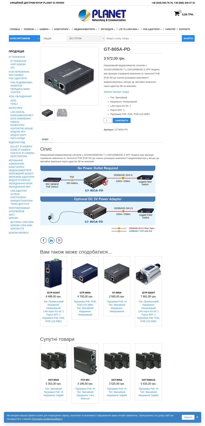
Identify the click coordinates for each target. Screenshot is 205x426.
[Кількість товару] (108, 120)
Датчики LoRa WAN (22, 222)
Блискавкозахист (22, 115)
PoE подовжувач (21, 82)
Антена (15, 194)
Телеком (30, 29)
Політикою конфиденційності (47, 419)
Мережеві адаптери (21, 177)
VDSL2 (14, 103)
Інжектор (17, 85)
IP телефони (18, 61)
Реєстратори (19, 156)
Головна (15, 29)
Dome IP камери (20, 149)
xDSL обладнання (20, 96)
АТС (13, 67)
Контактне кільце (22, 128)
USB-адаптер (19, 191)
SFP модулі (108, 29)
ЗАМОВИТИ (121, 120)
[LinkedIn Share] (51, 240)
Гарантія (170, 29)
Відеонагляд (17, 142)
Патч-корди (18, 138)
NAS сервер (16, 75)
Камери (45, 29)
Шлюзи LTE (17, 228)
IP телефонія (17, 57)
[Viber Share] (59, 240)
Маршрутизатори (22, 200)
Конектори (17, 125)
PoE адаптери (152, 29)
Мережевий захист (21, 173)
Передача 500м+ (21, 89)
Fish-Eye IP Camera (22, 153)
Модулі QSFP (18, 135)
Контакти (184, 29)
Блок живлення (21, 118)
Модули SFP (18, 131)
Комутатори (62, 29)
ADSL (14, 100)
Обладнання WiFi (20, 186)
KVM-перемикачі (19, 71)
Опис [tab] (45, 139)
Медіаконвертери (85, 29)
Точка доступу (20, 204)
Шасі (12, 214)
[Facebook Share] (43, 240)
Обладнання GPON (20, 183)
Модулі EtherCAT (20, 180)
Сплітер (15, 92)
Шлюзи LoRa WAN (21, 225)
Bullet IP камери (21, 146)
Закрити (188, 417)
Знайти (188, 38)
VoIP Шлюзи (18, 64)
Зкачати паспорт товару (116, 91)
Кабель (15, 122)
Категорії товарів (20, 38)
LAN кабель (18, 112)
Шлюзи (13, 218)
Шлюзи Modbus (19, 232)
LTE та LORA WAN (129, 29)
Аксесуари (16, 108)
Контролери (18, 197)
